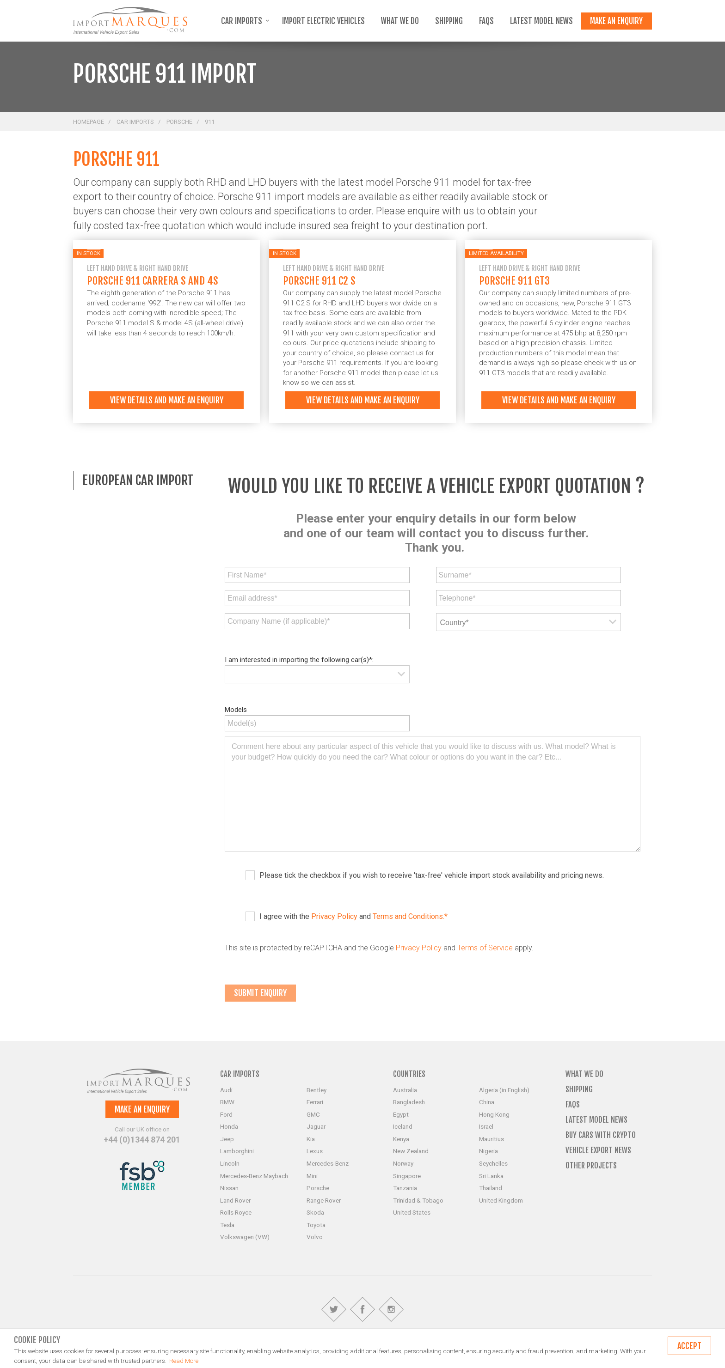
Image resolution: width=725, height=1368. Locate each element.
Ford (226, 1114)
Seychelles (493, 1163)
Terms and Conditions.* (410, 916)
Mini (312, 1176)
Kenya (401, 1139)
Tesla (227, 1224)
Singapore (407, 1176)
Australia (405, 1090)
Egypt (401, 1114)
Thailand (490, 1188)
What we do (400, 21)
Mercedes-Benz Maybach (254, 1176)
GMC (313, 1114)
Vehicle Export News (598, 1150)
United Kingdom (501, 1200)
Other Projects (591, 1165)
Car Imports (245, 21)
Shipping (449, 21)
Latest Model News (541, 21)
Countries (409, 1074)
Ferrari (315, 1102)
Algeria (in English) (504, 1090)
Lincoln (230, 1163)
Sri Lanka (491, 1176)
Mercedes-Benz (328, 1163)
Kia (311, 1139)
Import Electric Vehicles (323, 21)
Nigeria (488, 1151)
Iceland (402, 1126)
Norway (403, 1163)
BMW (227, 1102)
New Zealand (411, 1151)
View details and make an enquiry (166, 400)
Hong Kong (494, 1114)
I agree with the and (353, 916)
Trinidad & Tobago (418, 1200)
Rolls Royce (236, 1212)
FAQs (486, 21)
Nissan (229, 1188)
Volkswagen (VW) (245, 1236)
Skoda (315, 1212)
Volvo (315, 1236)
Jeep (227, 1139)
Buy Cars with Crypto (600, 1135)
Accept (689, 1346)
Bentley (316, 1090)
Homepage (88, 121)
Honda (229, 1126)
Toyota (316, 1224)
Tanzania (405, 1188)
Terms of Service (485, 947)
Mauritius (491, 1139)
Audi (226, 1090)
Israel (486, 1126)
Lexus (315, 1151)
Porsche (179, 121)
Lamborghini (237, 1151)
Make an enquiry (616, 21)
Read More (183, 1360)
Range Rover (324, 1200)
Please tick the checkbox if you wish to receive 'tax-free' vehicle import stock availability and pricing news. (431, 875)
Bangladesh (409, 1102)
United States (411, 1212)
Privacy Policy (334, 916)
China (486, 1102)
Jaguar (316, 1126)
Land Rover (235, 1200)
